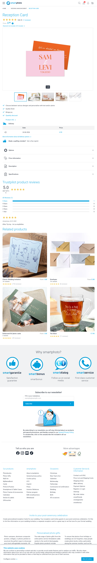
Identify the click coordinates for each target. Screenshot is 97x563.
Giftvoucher (7, 500)
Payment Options (79, 486)
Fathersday (54, 484)
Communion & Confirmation (59, 487)
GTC (28, 481)
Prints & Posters (8, 487)
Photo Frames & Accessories (13, 492)
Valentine (53, 479)
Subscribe (28, 404)
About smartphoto (33, 473)
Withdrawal (30, 498)
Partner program (32, 492)
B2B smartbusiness (33, 495)
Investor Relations (33, 489)
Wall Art (5, 479)
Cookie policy (31, 479)
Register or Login (79, 489)
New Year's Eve (55, 476)
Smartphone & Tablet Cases (12, 489)
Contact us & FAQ (79, 475)
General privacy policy (34, 476)
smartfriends (77, 497)
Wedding (53, 489)
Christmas (53, 473)
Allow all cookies (87, 559)
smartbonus (77, 502)
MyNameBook (8, 481)
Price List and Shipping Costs (83, 478)
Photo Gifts (7, 476)
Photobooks (7, 473)
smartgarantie (78, 500)
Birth (51, 495)
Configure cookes (10, 559)
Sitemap (76, 492)
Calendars (6, 495)
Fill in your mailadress (32, 396)
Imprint (29, 484)
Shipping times (78, 481)
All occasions (54, 498)
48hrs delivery (78, 483)
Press (28, 487)
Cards (5, 484)
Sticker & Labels (8, 498)
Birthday (53, 492)
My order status (78, 494)
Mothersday (54, 481)
